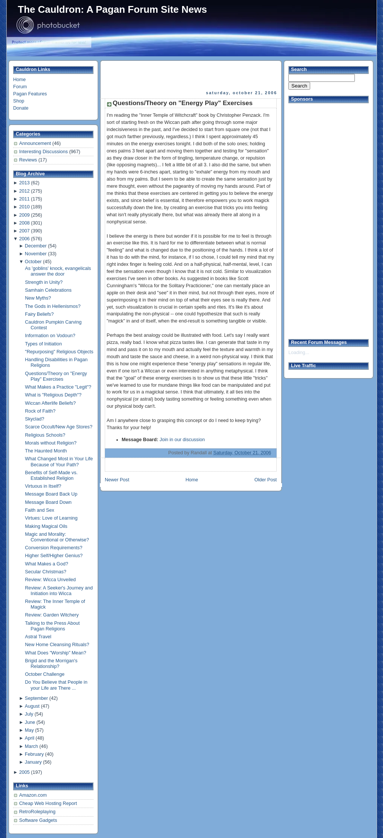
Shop (18, 101)
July (29, 714)
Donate (21, 108)
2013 (24, 182)
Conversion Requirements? (54, 547)
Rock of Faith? (40, 411)
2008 (24, 223)
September (36, 698)
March (31, 746)
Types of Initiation (43, 344)
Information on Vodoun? (50, 335)
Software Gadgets (38, 820)
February (34, 754)
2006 (24, 238)
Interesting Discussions (44, 151)
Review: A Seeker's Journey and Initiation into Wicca (59, 590)
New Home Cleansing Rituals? (57, 644)
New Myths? (38, 298)
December (36, 246)
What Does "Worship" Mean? (55, 653)
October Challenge (45, 674)
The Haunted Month (46, 451)
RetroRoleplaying (37, 811)
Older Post (265, 479)
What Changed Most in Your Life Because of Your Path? (59, 461)
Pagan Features (30, 93)
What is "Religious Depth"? (53, 395)
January (33, 762)
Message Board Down (48, 502)
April (29, 738)
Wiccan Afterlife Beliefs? (50, 403)
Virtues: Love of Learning (51, 518)
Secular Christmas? (45, 571)
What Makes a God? (46, 564)
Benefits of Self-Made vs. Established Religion (51, 475)
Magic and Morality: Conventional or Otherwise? (57, 537)
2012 (24, 191)
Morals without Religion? (51, 443)
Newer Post (117, 479)
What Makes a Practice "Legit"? (58, 387)
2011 (24, 199)
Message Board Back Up (51, 494)
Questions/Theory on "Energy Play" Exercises (56, 376)
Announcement (35, 143)
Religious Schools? (45, 435)
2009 (24, 215)
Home (19, 79)
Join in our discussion (182, 439)
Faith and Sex (39, 510)
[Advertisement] (191, 75)
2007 (24, 231)
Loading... (298, 352)
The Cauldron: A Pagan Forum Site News (112, 9)
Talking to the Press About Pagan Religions (52, 626)
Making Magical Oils (46, 526)
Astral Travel (38, 636)
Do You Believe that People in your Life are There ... (56, 685)
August (32, 706)
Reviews (28, 160)
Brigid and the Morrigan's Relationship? (51, 663)
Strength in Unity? (44, 282)
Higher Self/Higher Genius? (54, 555)
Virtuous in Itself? (43, 486)
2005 (24, 772)
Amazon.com (33, 795)
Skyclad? (34, 419)
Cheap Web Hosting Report (48, 803)
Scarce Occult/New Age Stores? (58, 427)
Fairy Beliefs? (39, 314)
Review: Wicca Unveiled (50, 579)
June (30, 722)
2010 (24, 207)
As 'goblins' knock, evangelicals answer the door (58, 271)
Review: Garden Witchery (52, 615)
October (33, 261)
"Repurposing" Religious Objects (59, 351)
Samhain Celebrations (48, 290)
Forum (20, 86)
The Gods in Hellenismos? (53, 306)
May (29, 730)
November (36, 253)
